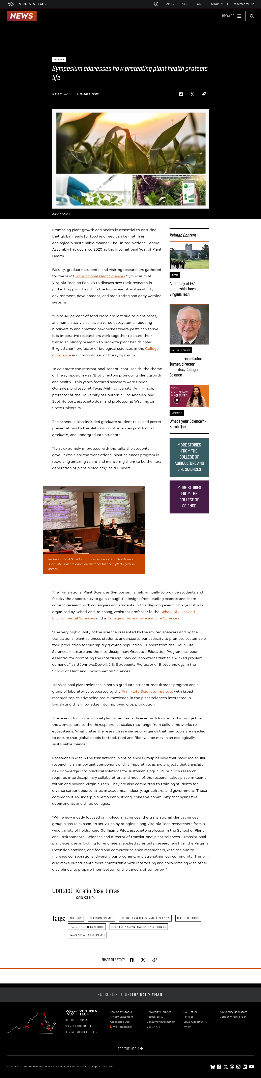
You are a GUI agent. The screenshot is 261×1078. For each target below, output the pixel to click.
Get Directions (76, 1020)
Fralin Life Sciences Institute (147, 691)
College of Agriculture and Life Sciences (143, 618)
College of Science (188, 918)
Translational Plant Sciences (100, 276)
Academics (76, 918)
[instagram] (238, 1066)
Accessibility (155, 1017)
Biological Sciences (101, 918)
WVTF (187, 1027)
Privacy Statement (121, 1017)
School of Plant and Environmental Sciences (139, 927)
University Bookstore (233, 1012)
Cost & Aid (153, 1027)
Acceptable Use (120, 1022)
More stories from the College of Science (189, 497)
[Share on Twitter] (192, 94)
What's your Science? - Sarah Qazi (188, 424)
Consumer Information (161, 1022)
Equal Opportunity (195, 1022)
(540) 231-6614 (85, 897)
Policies (188, 1017)
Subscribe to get (130, 994)
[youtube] (251, 1066)
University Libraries (159, 1012)
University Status (121, 1012)
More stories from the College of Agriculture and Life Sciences (189, 457)
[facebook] (219, 1066)
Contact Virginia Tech (81, 1032)
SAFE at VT (190, 1012)
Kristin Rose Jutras (97, 891)
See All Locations (78, 1026)
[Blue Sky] (212, 1066)
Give (200, 4)
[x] (225, 1066)
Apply (170, 4)
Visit (185, 4)
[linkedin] (245, 1066)
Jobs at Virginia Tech (233, 1017)
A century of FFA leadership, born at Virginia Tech (185, 289)
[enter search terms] (253, 16)
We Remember (122, 1027)
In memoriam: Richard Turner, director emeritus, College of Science (187, 367)
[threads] (232, 1066)
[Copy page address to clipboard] (204, 94)
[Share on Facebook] (181, 94)
